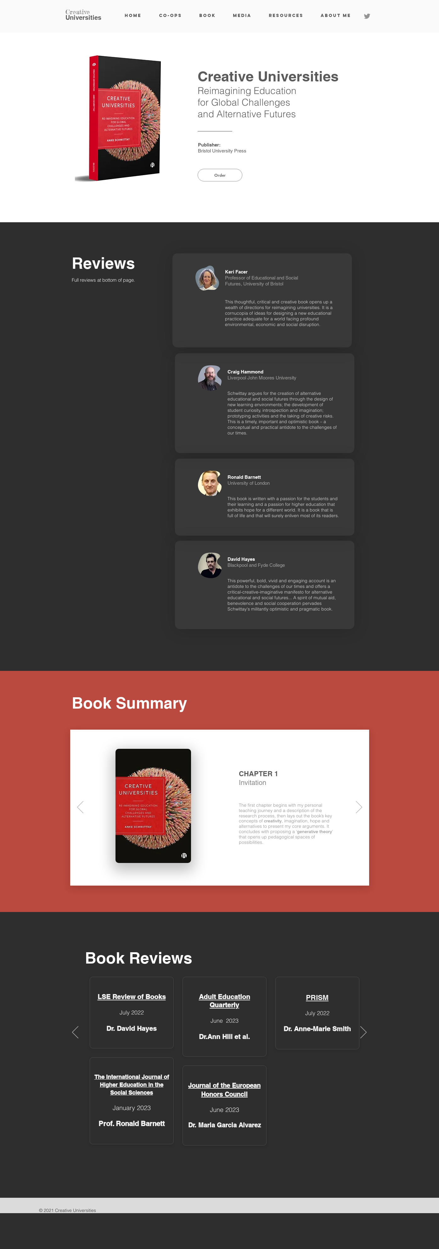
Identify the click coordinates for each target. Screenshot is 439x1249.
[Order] (220, 175)
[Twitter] (367, 16)
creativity (273, 820)
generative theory (314, 831)
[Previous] (80, 807)
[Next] (359, 807)
